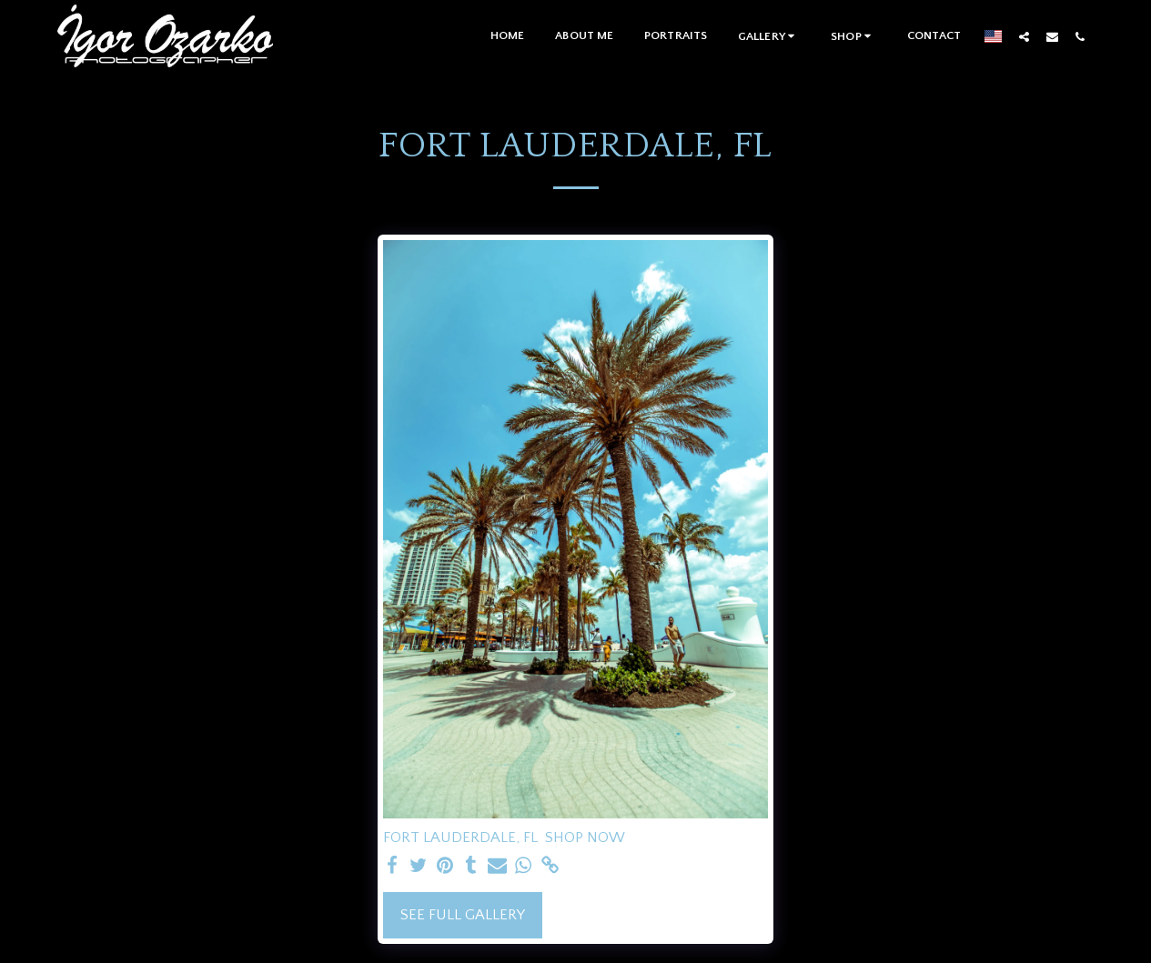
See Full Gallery (462, 915)
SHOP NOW (585, 837)
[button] (768, 36)
